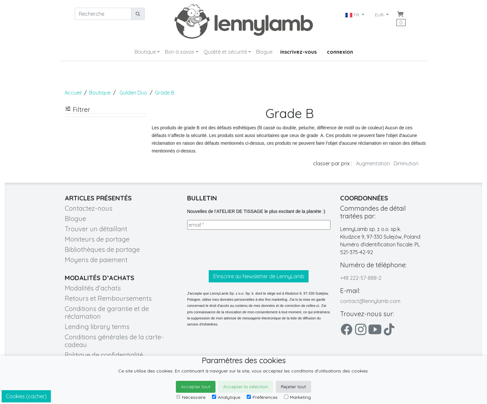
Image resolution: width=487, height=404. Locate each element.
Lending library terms (97, 327)
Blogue (264, 52)
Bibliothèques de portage (102, 249)
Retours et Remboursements (108, 298)
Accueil (73, 92)
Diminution (406, 163)
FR (352, 15)
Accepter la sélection (245, 387)
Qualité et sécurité (225, 52)
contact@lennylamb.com (370, 301)
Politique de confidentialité (104, 355)
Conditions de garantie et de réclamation (107, 312)
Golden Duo (133, 92)
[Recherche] (103, 14)
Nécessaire (190, 397)
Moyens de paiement (96, 260)
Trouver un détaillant (96, 229)
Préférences (262, 397)
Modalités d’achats (93, 288)
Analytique (226, 397)
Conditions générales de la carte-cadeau (114, 341)
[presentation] (236, 249)
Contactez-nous (88, 208)
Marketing (297, 397)
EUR (380, 15)
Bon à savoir (180, 52)
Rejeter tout (293, 387)
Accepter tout (195, 387)
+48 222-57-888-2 (360, 278)
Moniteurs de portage (97, 239)
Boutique (145, 52)
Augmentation (373, 163)
